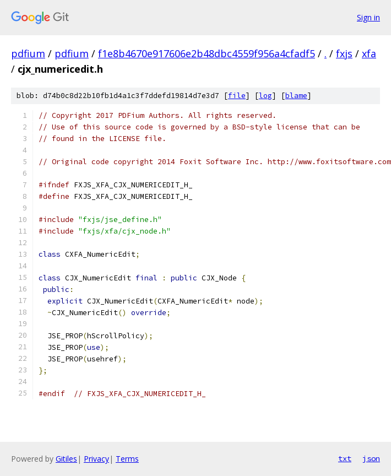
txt (344, 458)
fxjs (344, 53)
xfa (369, 53)
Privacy (96, 458)
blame (296, 95)
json (371, 458)
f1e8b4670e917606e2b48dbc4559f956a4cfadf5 (206, 53)
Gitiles (66, 458)
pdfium (28, 53)
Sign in (368, 17)
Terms (127, 458)
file (237, 95)
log (265, 95)
